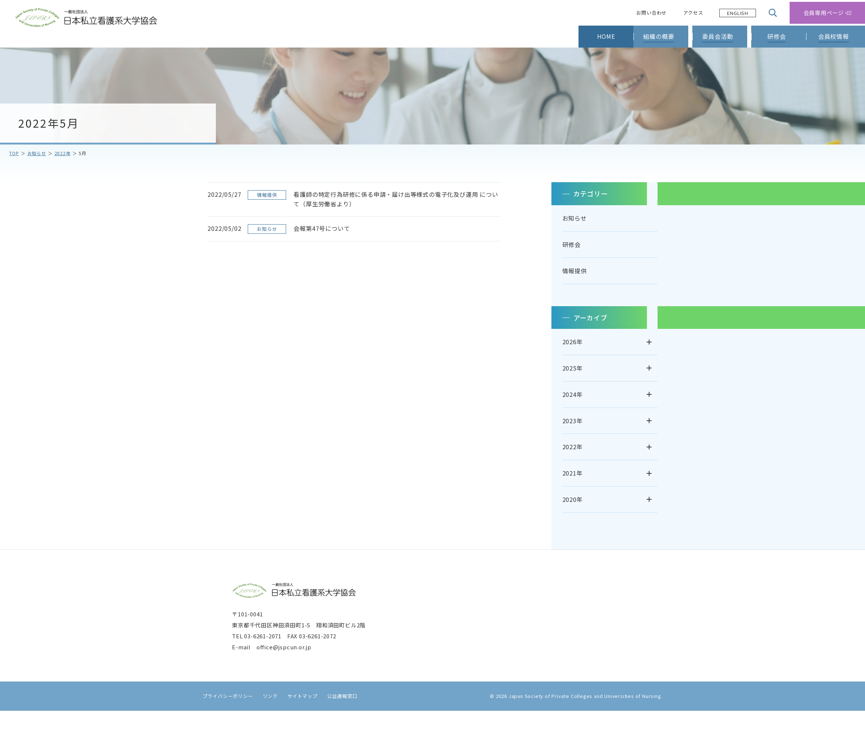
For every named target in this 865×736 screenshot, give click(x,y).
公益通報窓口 (338, 721)
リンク (265, 721)
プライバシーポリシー (223, 721)
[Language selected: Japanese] (737, 13)
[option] (737, 13)
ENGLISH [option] (737, 13)
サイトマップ (298, 721)
